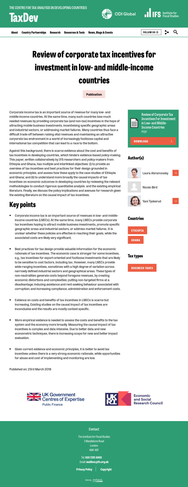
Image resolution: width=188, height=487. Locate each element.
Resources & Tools (74, 32)
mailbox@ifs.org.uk (97, 461)
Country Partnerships (34, 32)
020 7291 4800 (93, 457)
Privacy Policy (84, 469)
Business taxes (142, 268)
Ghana (135, 240)
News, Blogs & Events (100, 32)
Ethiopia (137, 230)
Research (55, 32)
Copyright (106, 469)
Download (141, 141)
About (14, 32)
